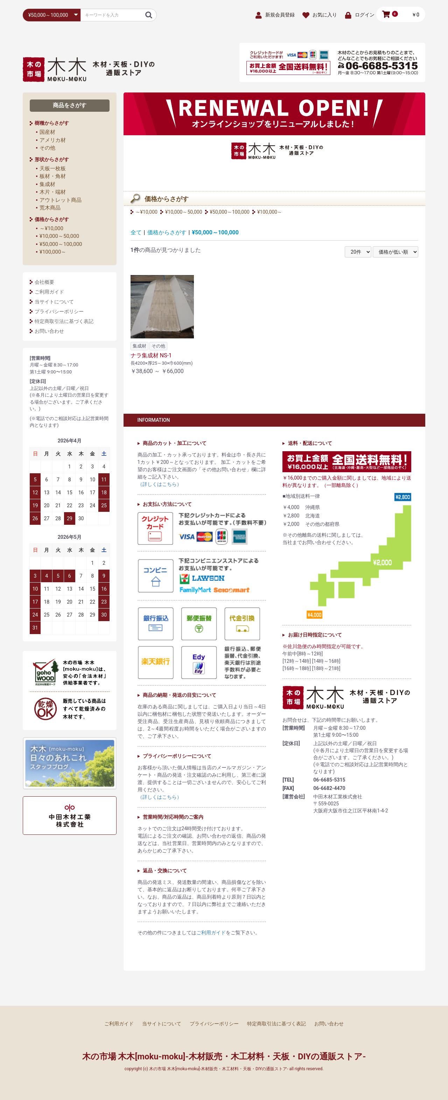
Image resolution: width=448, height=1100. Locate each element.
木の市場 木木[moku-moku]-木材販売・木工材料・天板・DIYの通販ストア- (224, 1056)
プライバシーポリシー (59, 311)
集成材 (47, 184)
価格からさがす (167, 232)
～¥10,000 (51, 228)
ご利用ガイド (49, 292)
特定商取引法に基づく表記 (64, 321)
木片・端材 (53, 192)
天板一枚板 (53, 168)
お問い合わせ (49, 331)
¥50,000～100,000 (61, 244)
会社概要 (44, 282)
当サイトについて (54, 301)
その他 (47, 148)
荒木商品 (50, 208)
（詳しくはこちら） (160, 484)
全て (136, 232)
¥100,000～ (53, 252)
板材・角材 (53, 176)
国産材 (47, 132)
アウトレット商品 (61, 200)
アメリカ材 (53, 140)
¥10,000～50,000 (59, 236)
